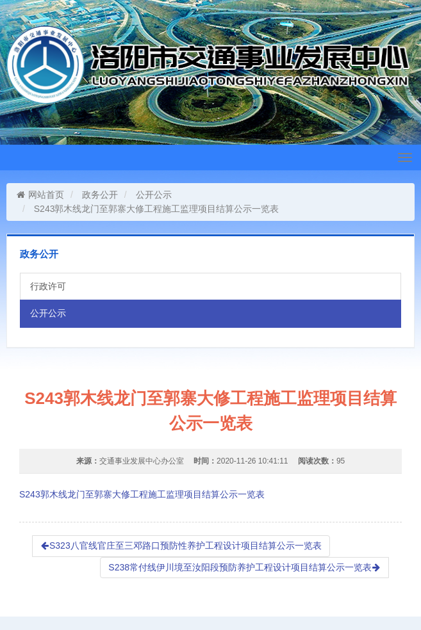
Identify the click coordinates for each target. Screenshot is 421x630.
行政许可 (48, 286)
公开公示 (154, 195)
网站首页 (40, 195)
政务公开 (100, 195)
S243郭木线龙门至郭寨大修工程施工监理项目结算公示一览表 (142, 494)
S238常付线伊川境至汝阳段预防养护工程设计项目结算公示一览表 (244, 567)
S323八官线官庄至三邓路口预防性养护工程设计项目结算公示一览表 (181, 545)
